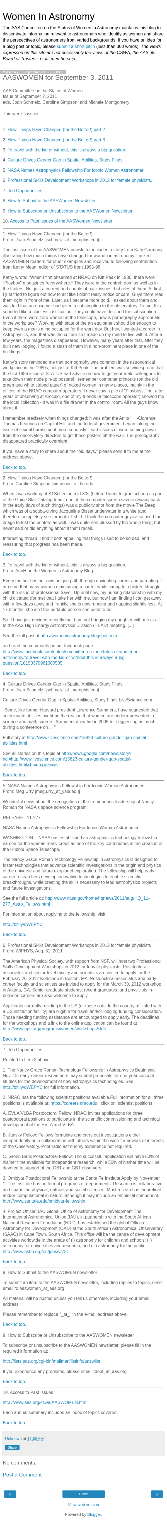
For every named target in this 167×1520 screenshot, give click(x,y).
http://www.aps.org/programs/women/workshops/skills (55, 1028)
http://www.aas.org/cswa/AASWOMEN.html (45, 1402)
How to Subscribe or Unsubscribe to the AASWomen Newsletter (70, 211)
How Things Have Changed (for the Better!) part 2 (56, 129)
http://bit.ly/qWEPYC (23, 924)
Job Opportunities (25, 190)
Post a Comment (22, 1475)
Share (12, 1447)
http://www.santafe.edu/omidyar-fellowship (44, 1201)
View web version (83, 1504)
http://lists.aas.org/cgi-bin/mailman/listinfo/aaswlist (51, 1361)
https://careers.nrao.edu (74, 1103)
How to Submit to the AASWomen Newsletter (52, 200)
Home (83, 1494)
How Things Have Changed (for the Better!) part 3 (56, 139)
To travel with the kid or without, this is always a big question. (67, 150)
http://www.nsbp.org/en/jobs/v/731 (36, 1251)
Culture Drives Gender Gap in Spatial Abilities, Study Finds (65, 160)
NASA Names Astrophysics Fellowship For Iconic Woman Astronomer (76, 170)
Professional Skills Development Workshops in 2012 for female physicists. (80, 180)
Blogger (94, 1514)
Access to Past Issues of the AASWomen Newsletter (61, 221)
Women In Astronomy (49, 16)
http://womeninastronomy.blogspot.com (79, 635)
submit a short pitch (76, 46)
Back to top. (14, 467)
